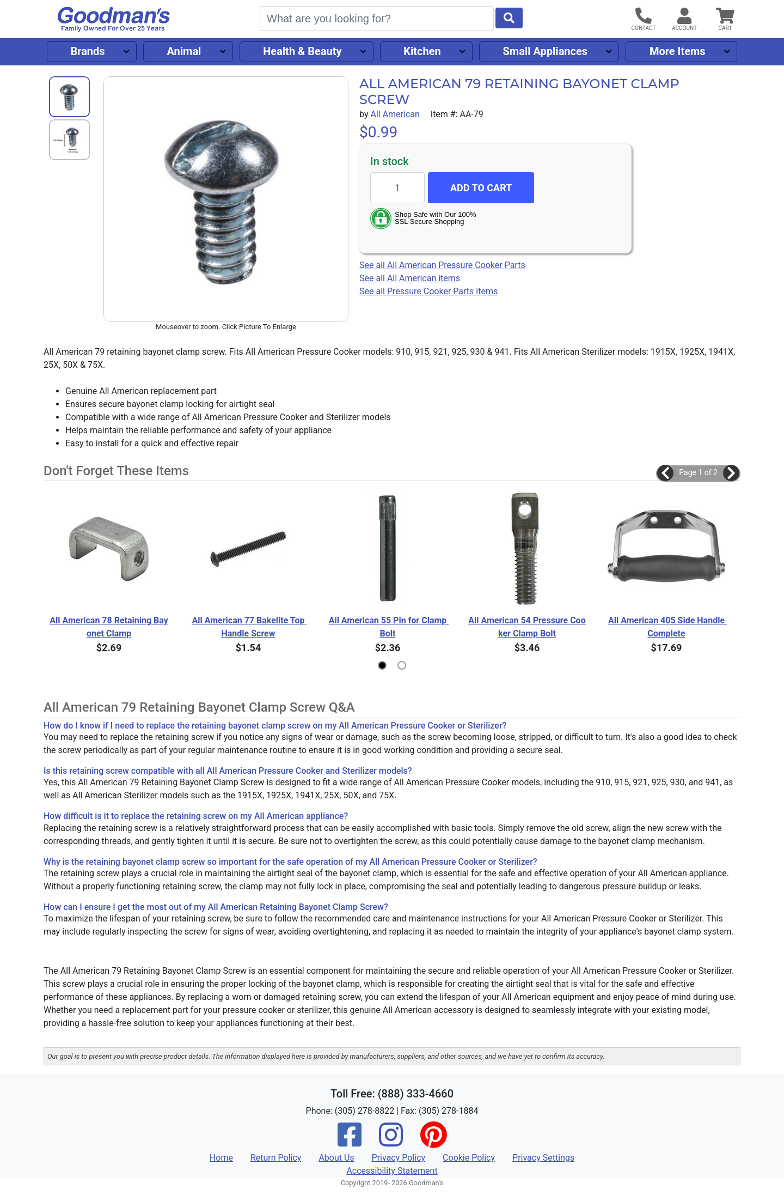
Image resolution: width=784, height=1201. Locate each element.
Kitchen (421, 51)
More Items (678, 51)
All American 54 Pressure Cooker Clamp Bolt (526, 627)
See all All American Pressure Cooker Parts (442, 265)
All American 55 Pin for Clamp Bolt (388, 627)
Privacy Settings (543, 1158)
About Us (336, 1158)
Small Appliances (545, 51)
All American (394, 114)
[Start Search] (509, 18)
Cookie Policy (469, 1158)
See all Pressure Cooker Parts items (428, 291)
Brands (87, 51)
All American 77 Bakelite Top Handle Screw (249, 627)
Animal (184, 51)
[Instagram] (391, 1142)
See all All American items (409, 278)
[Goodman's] (114, 19)
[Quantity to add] (397, 187)
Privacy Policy (399, 1158)
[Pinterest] (433, 1142)
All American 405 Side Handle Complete (667, 627)
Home (221, 1158)
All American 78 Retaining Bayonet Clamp (109, 627)
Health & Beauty (302, 51)
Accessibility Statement (391, 1171)
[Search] (377, 18)
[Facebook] (349, 1142)
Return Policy (275, 1158)
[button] (665, 473)
